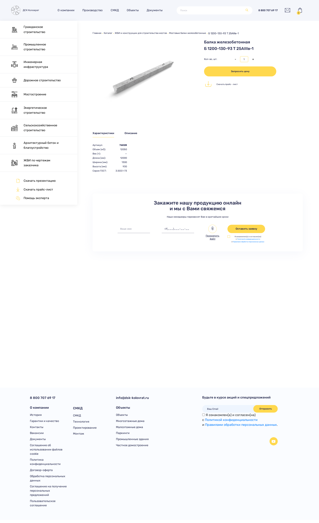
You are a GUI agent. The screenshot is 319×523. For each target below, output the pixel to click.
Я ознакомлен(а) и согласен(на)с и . (240, 420)
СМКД (116, 10)
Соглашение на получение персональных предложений (48, 494)
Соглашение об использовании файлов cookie (46, 451)
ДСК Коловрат (25, 10)
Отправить (265, 408)
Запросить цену (240, 71)
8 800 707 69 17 (265, 10)
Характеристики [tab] (105, 133)
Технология (81, 422)
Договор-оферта (41, 472)
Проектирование (85, 428)
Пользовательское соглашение (43, 506)
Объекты (134, 10)
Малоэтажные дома (129, 428)
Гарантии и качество (44, 422)
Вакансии (37, 434)
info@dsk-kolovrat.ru (132, 398)
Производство (94, 10)
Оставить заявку (246, 229)
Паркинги (123, 434)
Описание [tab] (135, 133)
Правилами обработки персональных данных (241, 425)
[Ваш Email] (228, 409)
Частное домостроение (132, 447)
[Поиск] (210, 10)
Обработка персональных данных (47, 481)
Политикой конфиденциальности (249, 240)
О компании (67, 10)
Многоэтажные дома (130, 422)
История (36, 415)
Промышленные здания (132, 441)
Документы (156, 10)
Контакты (36, 428)
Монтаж (78, 434)
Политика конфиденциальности (45, 464)
